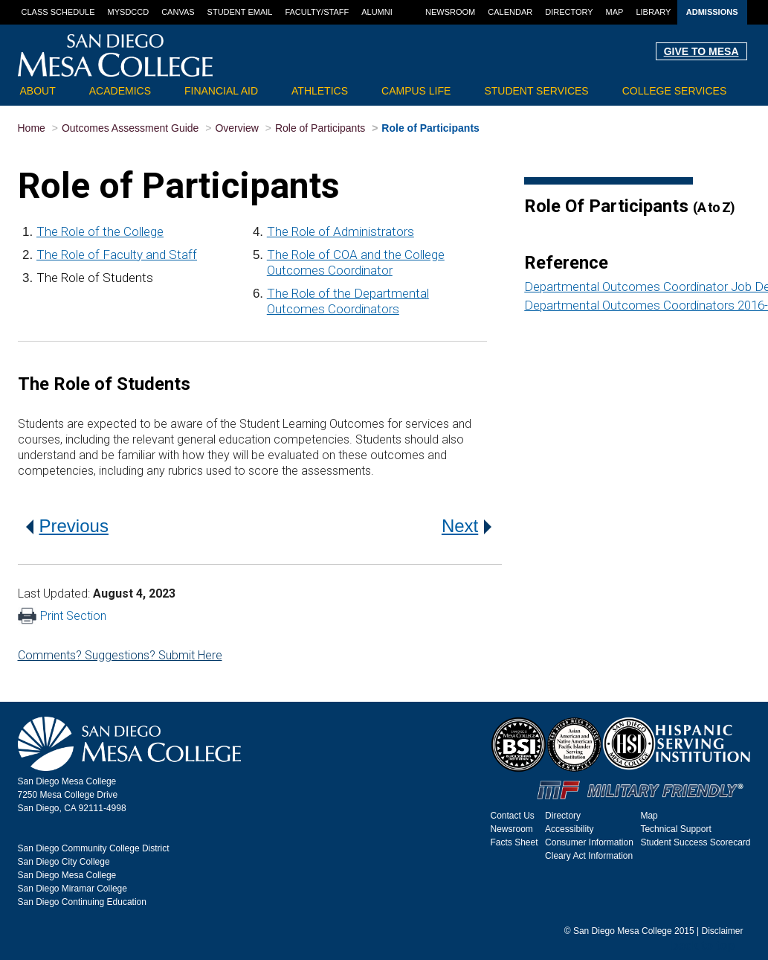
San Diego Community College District (94, 848)
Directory (569, 11)
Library (653, 11)
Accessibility (569, 829)
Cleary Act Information (589, 856)
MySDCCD (128, 11)
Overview (236, 128)
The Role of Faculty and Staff (116, 254)
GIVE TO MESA (701, 51)
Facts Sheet (514, 842)
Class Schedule (58, 11)
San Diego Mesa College (67, 875)
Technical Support (675, 829)
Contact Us (513, 815)
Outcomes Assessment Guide (130, 128)
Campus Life (416, 91)
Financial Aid (221, 91)
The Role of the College (100, 231)
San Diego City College (64, 862)
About (38, 91)
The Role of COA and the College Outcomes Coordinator (356, 262)
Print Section (62, 616)
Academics (120, 91)
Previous (67, 526)
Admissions (712, 11)
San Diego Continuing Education (82, 902)
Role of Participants (320, 128)
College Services (674, 91)
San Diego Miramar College (72, 888)
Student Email (240, 11)
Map (615, 11)
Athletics (319, 91)
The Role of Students (94, 277)
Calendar (510, 11)
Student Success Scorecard (695, 842)
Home (31, 128)
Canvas (177, 11)
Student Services (536, 91)
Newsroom (450, 11)
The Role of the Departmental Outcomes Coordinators (348, 301)
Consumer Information (589, 842)
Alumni (377, 11)
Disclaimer (722, 931)
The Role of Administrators (340, 231)
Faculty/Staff (317, 11)
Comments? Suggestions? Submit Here (120, 655)
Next (466, 526)
